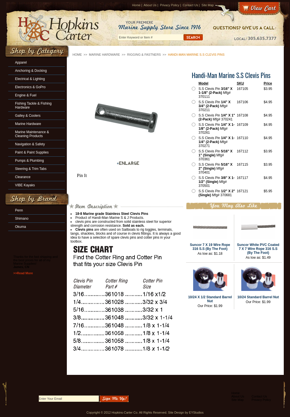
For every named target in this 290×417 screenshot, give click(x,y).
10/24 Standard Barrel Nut (258, 297)
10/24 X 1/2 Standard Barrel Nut (210, 299)
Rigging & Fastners (144, 54)
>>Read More (23, 273)
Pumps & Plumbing (29, 161)
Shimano (21, 219)
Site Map (208, 5)
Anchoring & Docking (31, 71)
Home (136, 5)
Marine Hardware (104, 54)
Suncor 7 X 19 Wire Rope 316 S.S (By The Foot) (210, 247)
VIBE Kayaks (25, 185)
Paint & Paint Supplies (32, 152)
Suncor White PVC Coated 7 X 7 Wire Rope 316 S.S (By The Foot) (258, 249)
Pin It (82, 175)
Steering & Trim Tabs (30, 169)
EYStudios (196, 412)
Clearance (23, 177)
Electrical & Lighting (30, 79)
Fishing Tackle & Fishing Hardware (33, 105)
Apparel (21, 62)
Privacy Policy (169, 5)
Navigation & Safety (30, 144)
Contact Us (190, 5)
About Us (150, 5)
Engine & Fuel (25, 95)
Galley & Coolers (27, 116)
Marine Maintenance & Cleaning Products (32, 134)
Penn (19, 210)
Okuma (20, 227)
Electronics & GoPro (30, 87)
